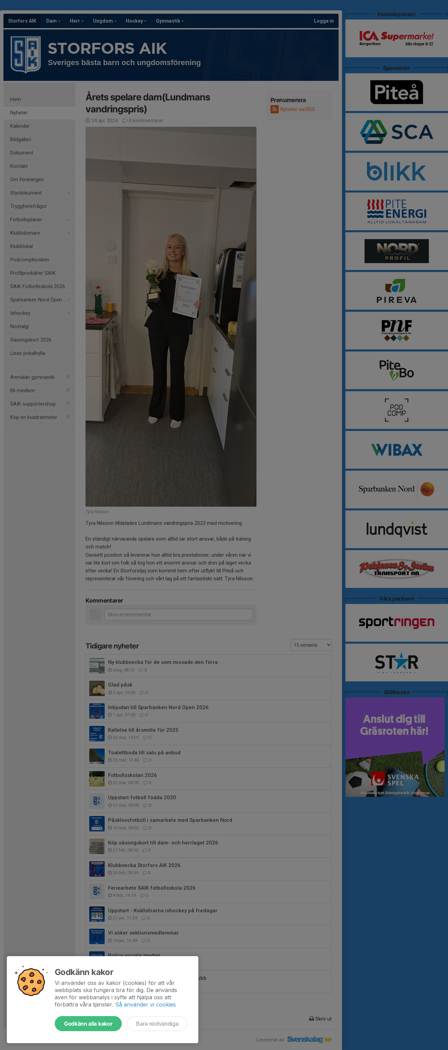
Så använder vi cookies (145, 1004)
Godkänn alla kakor (88, 1023)
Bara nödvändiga (157, 1023)
